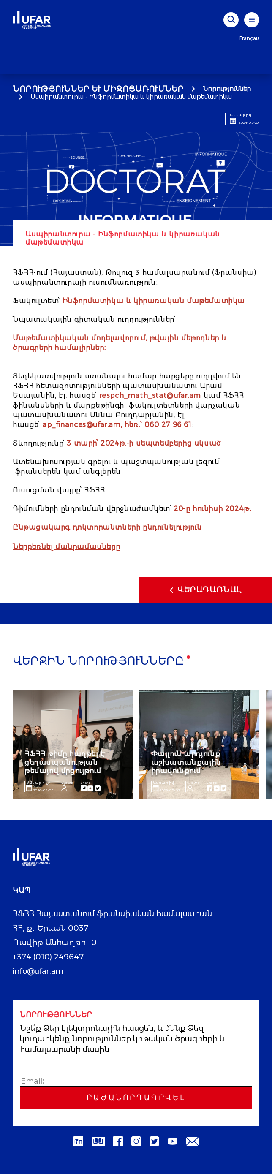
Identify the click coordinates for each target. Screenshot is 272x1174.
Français (249, 38)
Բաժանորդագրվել (136, 1097)
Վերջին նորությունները (98, 661)
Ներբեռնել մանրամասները (66, 547)
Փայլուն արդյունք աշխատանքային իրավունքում (186, 762)
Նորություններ (227, 88)
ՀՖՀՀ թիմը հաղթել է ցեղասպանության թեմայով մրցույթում (64, 762)
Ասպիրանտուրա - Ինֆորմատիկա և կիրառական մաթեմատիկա (131, 97)
